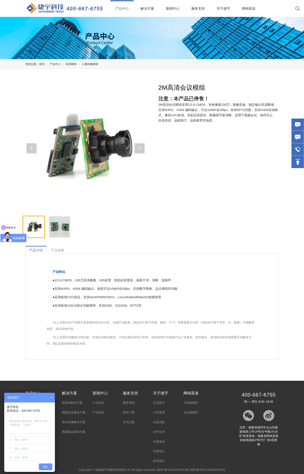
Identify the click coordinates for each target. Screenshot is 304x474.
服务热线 (129, 402)
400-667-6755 (84, 8)
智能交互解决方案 (74, 412)
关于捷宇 (223, 8)
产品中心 (124, 5)
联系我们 (159, 461)
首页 (42, 64)
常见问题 (129, 422)
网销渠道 (248, 8)
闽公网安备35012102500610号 (205, 469)
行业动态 (98, 402)
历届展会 (159, 441)
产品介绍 (36, 250)
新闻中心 (172, 8)
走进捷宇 (159, 402)
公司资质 (159, 412)
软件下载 (129, 412)
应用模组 (71, 64)
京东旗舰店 (190, 412)
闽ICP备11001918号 (170, 469)
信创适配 (159, 422)
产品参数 (57, 250)
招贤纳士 (159, 451)
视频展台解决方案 (74, 431)
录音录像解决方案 (74, 422)
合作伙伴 (159, 431)
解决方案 (147, 8)
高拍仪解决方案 (72, 402)
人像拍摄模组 (90, 64)
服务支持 (198, 8)
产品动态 (98, 412)
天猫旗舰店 (190, 402)
